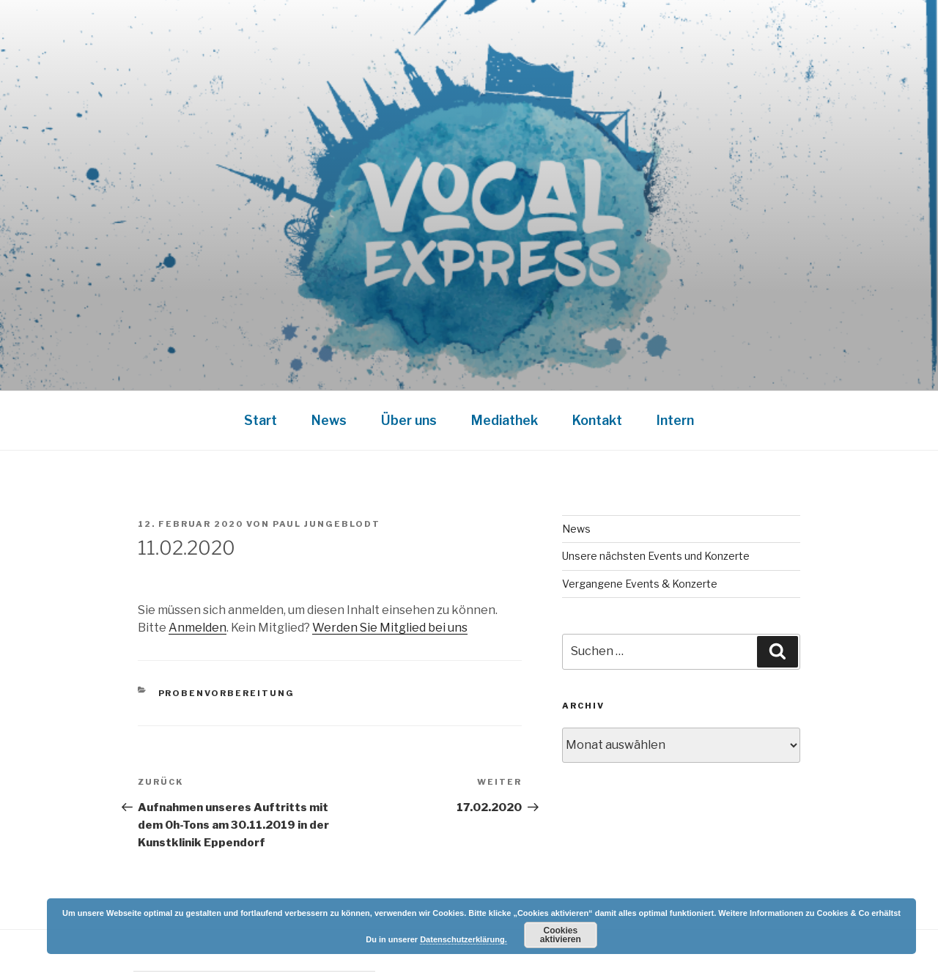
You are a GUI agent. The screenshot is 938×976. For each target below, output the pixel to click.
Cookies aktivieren (560, 934)
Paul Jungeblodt (326, 524)
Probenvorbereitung (226, 693)
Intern (675, 420)
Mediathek (504, 420)
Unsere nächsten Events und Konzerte (656, 556)
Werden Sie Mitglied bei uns (390, 628)
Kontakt (597, 420)
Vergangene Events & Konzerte (639, 583)
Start (260, 420)
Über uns (409, 420)
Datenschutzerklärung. (463, 939)
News (329, 420)
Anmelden (197, 628)
